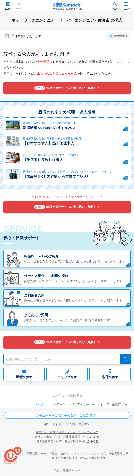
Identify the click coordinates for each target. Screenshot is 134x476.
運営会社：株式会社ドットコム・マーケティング (67, 432)
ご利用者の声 (34, 295)
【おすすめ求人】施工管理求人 (48, 143)
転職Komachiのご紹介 (41, 256)
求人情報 (8, 9)
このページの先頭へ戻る (67, 395)
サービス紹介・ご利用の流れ (46, 276)
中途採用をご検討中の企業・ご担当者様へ (69, 415)
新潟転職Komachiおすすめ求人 (49, 128)
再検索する (118, 36)
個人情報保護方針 (78, 424)
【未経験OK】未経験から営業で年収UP (56, 176)
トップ (39, 404)
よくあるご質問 (36, 315)
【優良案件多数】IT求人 (43, 160)
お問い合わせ (52, 424)
